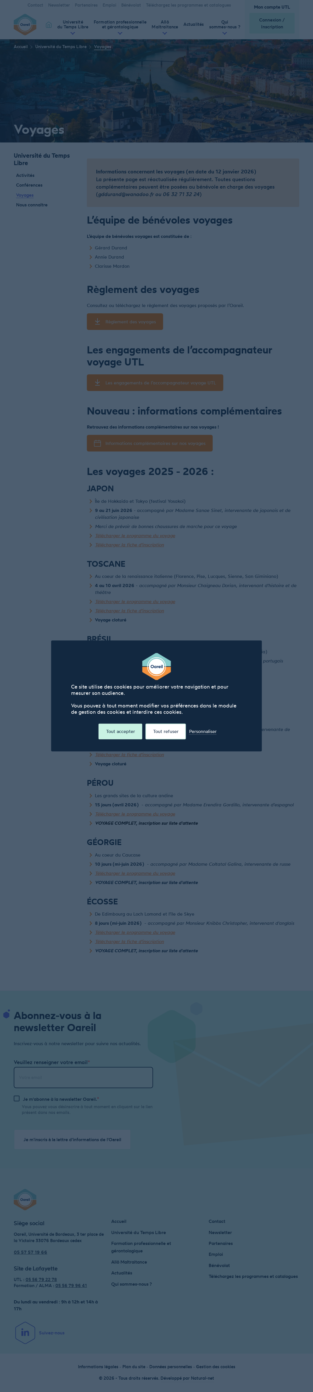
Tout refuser (166, 731)
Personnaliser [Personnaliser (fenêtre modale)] (203, 731)
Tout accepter (120, 731)
